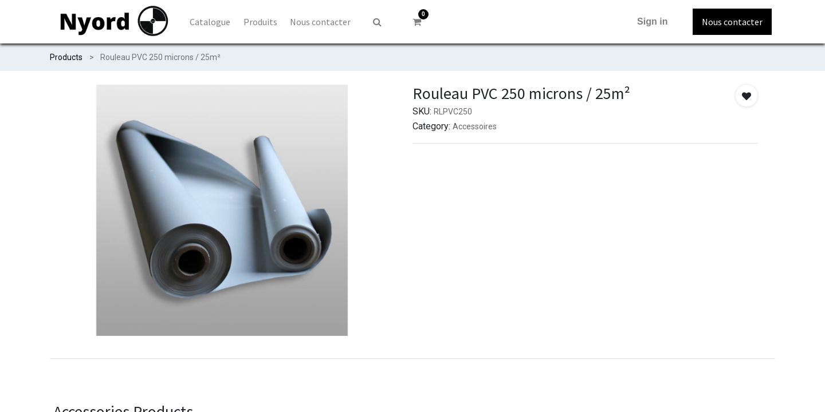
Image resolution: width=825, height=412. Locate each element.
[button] (746, 95)
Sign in (652, 21)
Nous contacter (732, 21)
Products (66, 57)
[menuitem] (210, 21)
